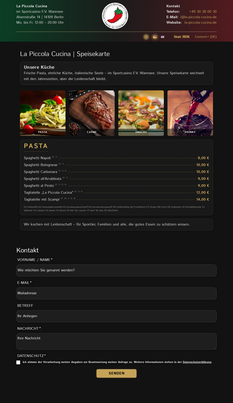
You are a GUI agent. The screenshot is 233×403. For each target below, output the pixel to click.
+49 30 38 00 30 (203, 11)
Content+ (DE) (206, 37)
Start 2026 (181, 37)
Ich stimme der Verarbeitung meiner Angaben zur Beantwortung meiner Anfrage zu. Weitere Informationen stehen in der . (117, 362)
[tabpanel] (116, 177)
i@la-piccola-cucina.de (198, 17)
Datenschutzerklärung (197, 362)
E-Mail (23, 283)
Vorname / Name (33, 260)
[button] (146, 37)
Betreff (25, 305)
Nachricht (28, 328)
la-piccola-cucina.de (201, 22)
